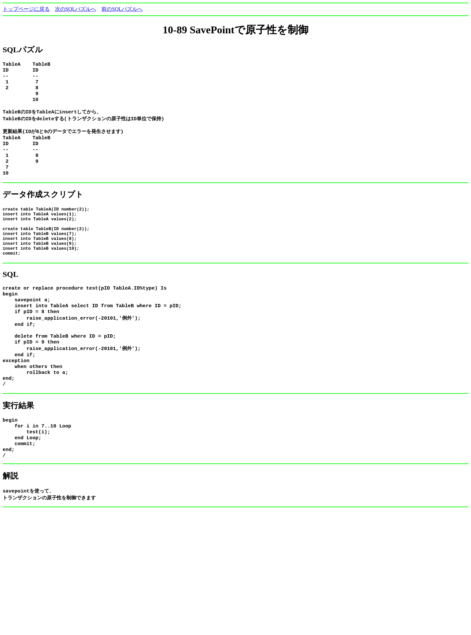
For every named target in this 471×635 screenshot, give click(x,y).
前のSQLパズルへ (122, 9)
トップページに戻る (26, 9)
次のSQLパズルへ (75, 9)
